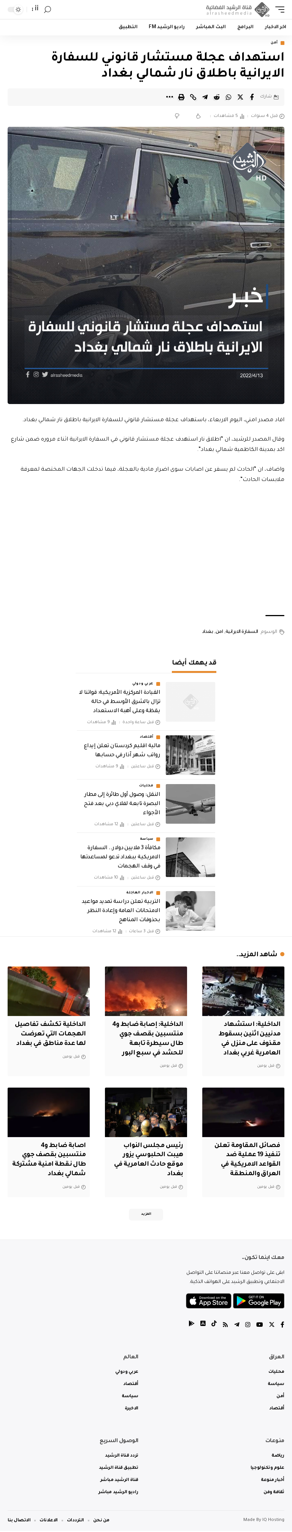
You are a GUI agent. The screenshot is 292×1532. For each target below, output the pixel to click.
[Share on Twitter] (240, 97)
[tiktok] (214, 1326)
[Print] (181, 97)
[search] (47, 10)
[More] (169, 97)
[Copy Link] (193, 97)
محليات (146, 786)
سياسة (147, 840)
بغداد (207, 632)
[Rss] (225, 1326)
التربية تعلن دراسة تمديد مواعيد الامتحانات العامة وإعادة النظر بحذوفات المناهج (121, 911)
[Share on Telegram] (205, 97)
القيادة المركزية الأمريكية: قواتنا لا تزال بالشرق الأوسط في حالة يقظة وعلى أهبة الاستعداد (119, 702)
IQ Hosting (273, 1521)
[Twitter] (272, 1326)
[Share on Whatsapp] (228, 97)
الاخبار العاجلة (140, 893)
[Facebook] (282, 1326)
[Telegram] (237, 1326)
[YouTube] (259, 1326)
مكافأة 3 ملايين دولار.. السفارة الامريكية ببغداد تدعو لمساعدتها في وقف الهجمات (120, 858)
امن (219, 632)
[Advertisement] (146, 550)
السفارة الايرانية (241, 632)
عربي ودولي (143, 684)
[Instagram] (248, 1326)
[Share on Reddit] (216, 97)
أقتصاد (147, 738)
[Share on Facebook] (252, 97)
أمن (274, 43)
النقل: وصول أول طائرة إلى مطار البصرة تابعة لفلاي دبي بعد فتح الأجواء (122, 804)
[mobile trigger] (277, 9)
